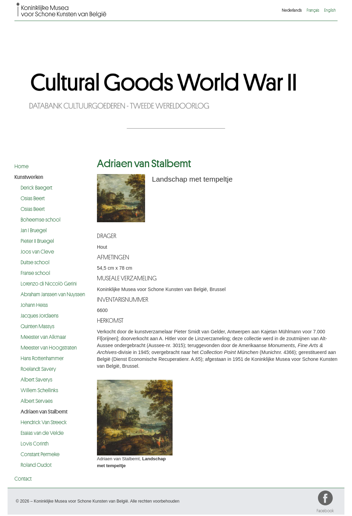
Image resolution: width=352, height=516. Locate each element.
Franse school (35, 273)
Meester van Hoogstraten (49, 348)
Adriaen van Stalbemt (44, 412)
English (330, 10)
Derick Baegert (36, 188)
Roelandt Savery (38, 369)
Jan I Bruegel (34, 230)
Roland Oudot (36, 465)
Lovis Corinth (34, 444)
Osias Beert (33, 198)
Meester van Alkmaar (43, 337)
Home (21, 166)
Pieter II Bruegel (37, 241)
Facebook (326, 499)
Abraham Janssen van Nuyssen (53, 294)
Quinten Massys (37, 326)
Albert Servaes (37, 401)
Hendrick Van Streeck (44, 422)
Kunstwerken (28, 177)
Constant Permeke (40, 454)
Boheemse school (40, 220)
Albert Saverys (36, 380)
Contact (23, 479)
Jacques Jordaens (39, 316)
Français (313, 10)
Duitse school (35, 262)
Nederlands (292, 10)
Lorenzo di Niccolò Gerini (49, 284)
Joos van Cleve (37, 252)
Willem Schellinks (39, 390)
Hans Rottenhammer (42, 358)
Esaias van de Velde (42, 433)
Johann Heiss (34, 305)
